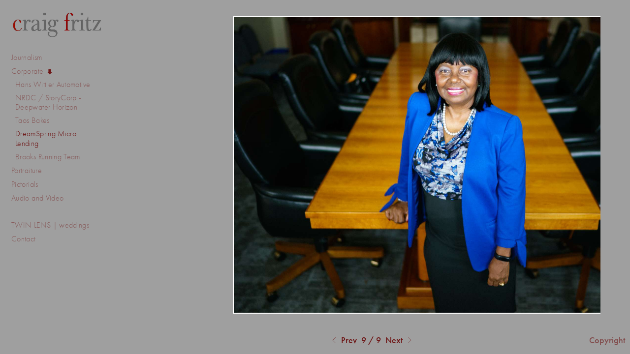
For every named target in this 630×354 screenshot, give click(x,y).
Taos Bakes (32, 120)
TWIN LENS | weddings (50, 225)
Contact (23, 238)
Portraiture (26, 170)
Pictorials (24, 184)
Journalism (31, 57)
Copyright (607, 340)
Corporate (32, 71)
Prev (343, 341)
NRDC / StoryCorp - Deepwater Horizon (48, 102)
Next (399, 341)
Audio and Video (42, 198)
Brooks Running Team (47, 156)
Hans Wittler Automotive (52, 84)
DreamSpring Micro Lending (45, 138)
